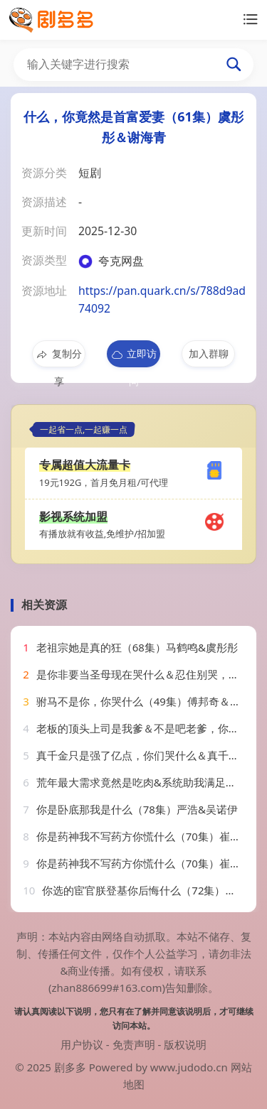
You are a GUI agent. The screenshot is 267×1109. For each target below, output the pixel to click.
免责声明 (133, 1044)
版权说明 (185, 1044)
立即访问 (133, 357)
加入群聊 (209, 353)
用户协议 (82, 1044)
